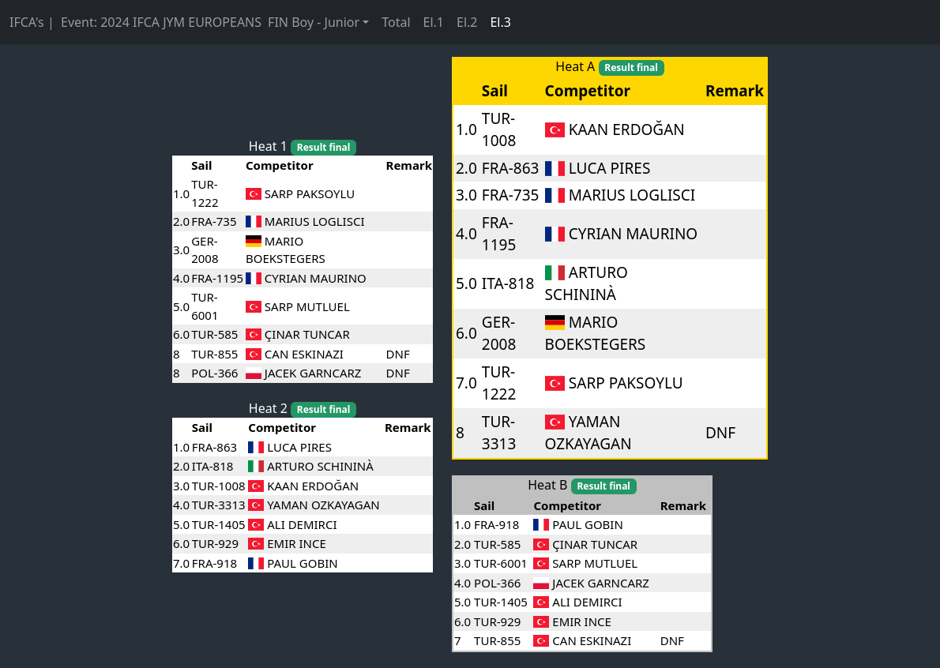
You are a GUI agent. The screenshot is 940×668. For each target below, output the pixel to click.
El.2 (467, 22)
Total (396, 22)
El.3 (500, 22)
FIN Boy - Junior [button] (313, 22)
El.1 (433, 22)
